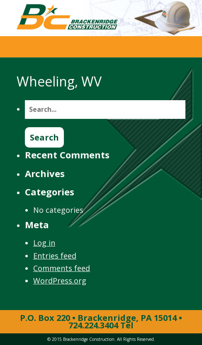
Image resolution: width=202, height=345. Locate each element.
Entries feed (54, 256)
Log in (44, 243)
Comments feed (61, 268)
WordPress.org (59, 281)
